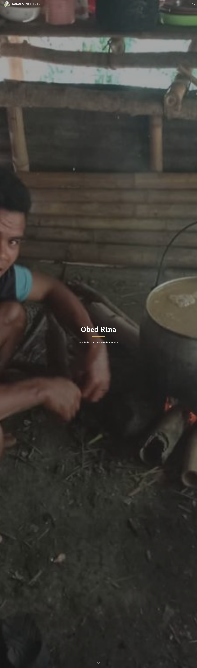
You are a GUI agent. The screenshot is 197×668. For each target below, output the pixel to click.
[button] (193, 4)
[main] (98, 330)
